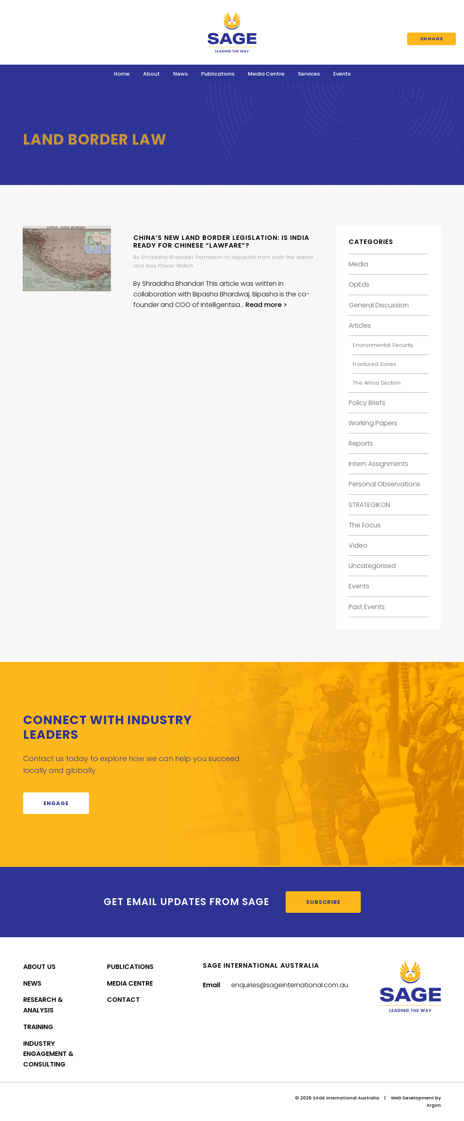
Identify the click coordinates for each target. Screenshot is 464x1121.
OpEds (359, 284)
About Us (39, 966)
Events (342, 74)
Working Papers (373, 423)
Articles (360, 325)
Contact (123, 999)
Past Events (367, 607)
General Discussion (379, 305)
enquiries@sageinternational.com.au (289, 985)
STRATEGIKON (369, 504)
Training (38, 1027)
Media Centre (266, 74)
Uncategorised (372, 565)
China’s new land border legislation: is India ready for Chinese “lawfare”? (221, 241)
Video (358, 545)
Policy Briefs (367, 402)
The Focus (365, 525)
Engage (432, 38)
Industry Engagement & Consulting (48, 1054)
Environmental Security (383, 345)
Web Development (412, 1098)
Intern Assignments (378, 463)
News (180, 74)
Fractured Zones (374, 364)
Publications (217, 74)
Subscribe (323, 902)
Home (122, 74)
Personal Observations (384, 484)
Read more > (266, 304)
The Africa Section (377, 383)
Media (358, 264)
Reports (361, 443)
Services (309, 74)
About (151, 74)
